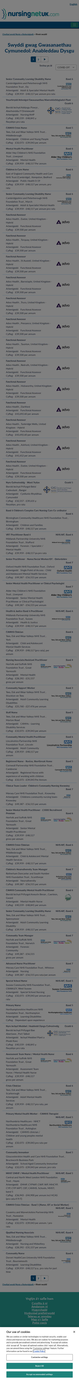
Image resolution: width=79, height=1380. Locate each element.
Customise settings (39, 1360)
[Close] (74, 1335)
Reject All (39, 1369)
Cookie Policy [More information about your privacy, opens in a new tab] (39, 1354)
